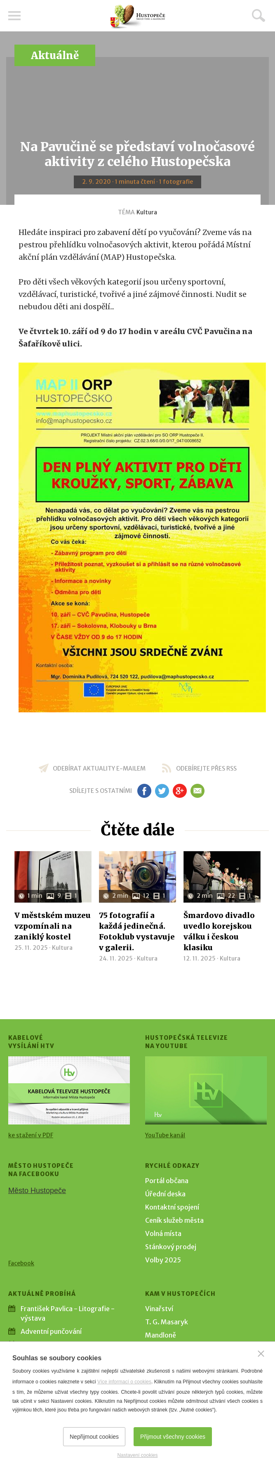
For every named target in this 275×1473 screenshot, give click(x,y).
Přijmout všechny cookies (172, 1436)
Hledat (258, 15)
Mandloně (160, 1335)
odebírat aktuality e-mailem (99, 768)
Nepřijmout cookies (94, 1436)
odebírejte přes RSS (206, 768)
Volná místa (163, 1233)
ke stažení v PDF (30, 1135)
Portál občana (166, 1181)
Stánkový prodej (170, 1247)
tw (162, 791)
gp (180, 791)
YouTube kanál (165, 1135)
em (197, 791)
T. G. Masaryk (166, 1322)
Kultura (146, 212)
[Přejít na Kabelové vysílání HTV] (69, 1090)
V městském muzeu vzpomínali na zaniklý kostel (52, 926)
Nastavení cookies (137, 1455)
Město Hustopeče (37, 1190)
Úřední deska (165, 1194)
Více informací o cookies (124, 1382)
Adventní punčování (51, 1331)
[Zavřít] (261, 1354)
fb (144, 791)
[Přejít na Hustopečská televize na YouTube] (206, 1090)
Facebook (21, 1263)
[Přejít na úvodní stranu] (137, 17)
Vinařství (159, 1309)
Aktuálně (55, 55)
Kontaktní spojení (172, 1207)
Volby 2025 (163, 1260)
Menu (14, 15)
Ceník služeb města (174, 1220)
